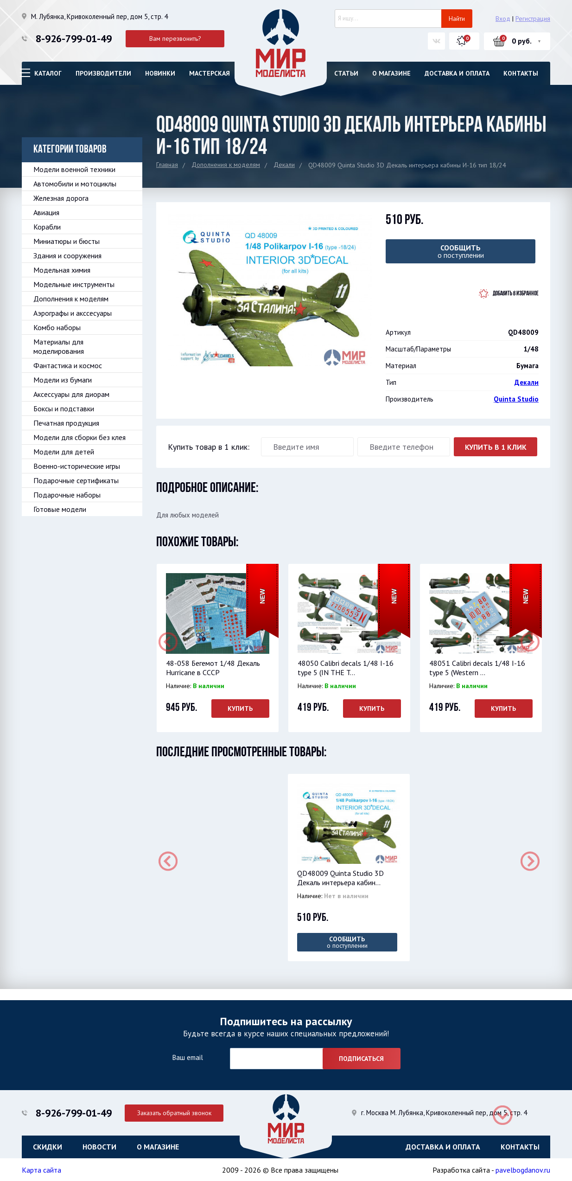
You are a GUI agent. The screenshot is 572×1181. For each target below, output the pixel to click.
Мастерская (209, 73)
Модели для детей (63, 451)
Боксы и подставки (63, 408)
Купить (240, 708)
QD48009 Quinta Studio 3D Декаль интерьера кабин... (340, 877)
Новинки (160, 73)
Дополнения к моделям (225, 164)
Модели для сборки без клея (79, 437)
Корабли (47, 226)
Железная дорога (61, 198)
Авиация (46, 212)
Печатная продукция (66, 423)
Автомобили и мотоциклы (74, 183)
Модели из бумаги (62, 379)
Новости (99, 1146)
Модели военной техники (74, 169)
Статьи (346, 73)
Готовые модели (59, 509)
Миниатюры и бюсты (66, 241)
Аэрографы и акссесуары (72, 313)
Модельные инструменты (73, 284)
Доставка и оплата (457, 73)
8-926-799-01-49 (74, 38)
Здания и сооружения (67, 255)
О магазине (391, 73)
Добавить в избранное (516, 294)
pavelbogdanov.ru (523, 1169)
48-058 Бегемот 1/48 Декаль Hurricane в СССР (212, 667)
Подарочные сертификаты (76, 480)
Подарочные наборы (67, 494)
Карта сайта (41, 1169)
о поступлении (460, 251)
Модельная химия (61, 270)
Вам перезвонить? (175, 38)
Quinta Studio (516, 399)
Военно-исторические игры (76, 466)
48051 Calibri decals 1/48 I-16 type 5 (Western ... (477, 667)
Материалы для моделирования (58, 346)
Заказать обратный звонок (175, 1112)
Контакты (520, 73)
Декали (284, 164)
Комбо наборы (57, 327)
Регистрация (532, 18)
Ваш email (187, 1057)
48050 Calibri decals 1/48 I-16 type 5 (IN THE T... (345, 667)
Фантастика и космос (67, 365)
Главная (167, 164)
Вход (503, 18)
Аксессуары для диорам (71, 394)
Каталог (48, 73)
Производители (103, 73)
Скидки (47, 1146)
